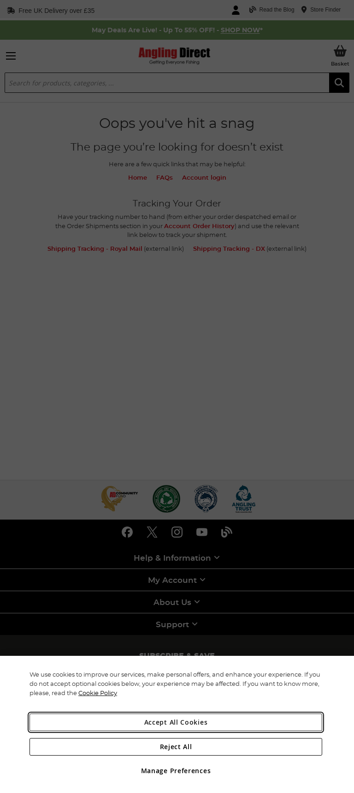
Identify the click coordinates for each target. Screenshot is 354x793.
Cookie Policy (97, 692)
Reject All (176, 746)
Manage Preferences (176, 770)
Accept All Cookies (176, 722)
